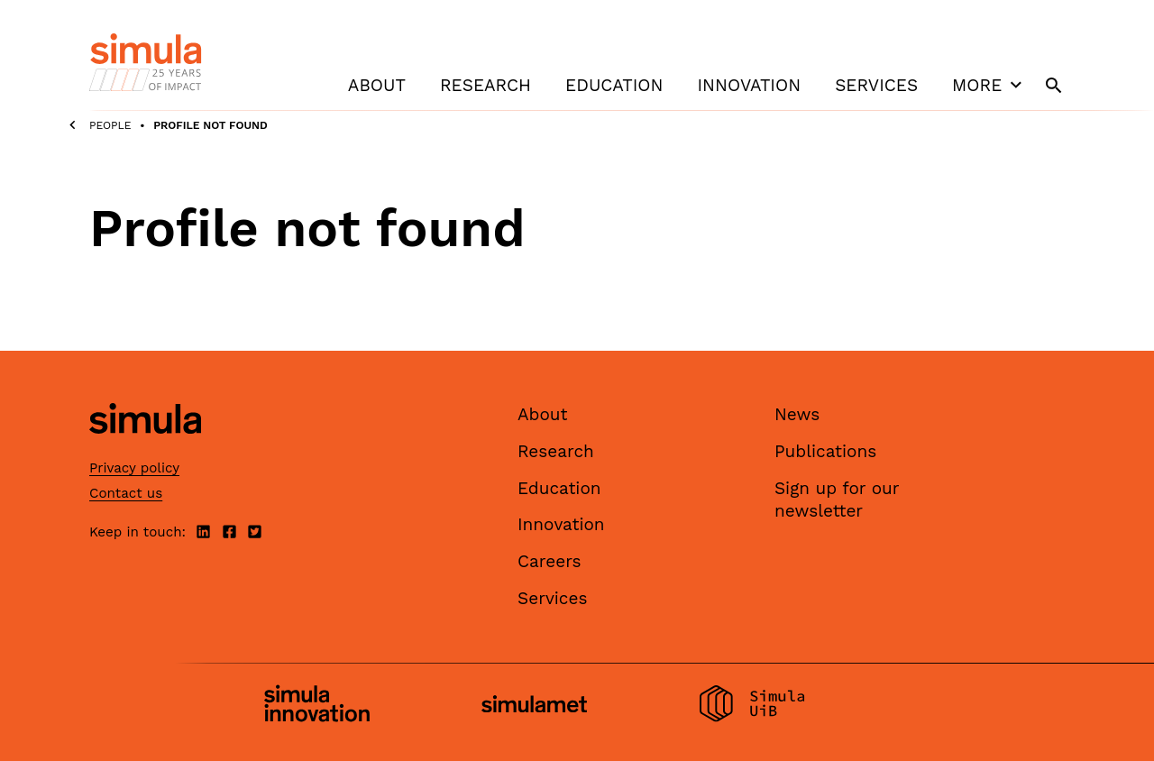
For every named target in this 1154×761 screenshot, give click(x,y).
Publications (825, 451)
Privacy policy (134, 468)
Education (614, 85)
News (797, 414)
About (377, 85)
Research (485, 85)
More (989, 85)
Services (876, 85)
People (110, 125)
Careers (549, 561)
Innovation (749, 85)
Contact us (125, 493)
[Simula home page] (145, 449)
